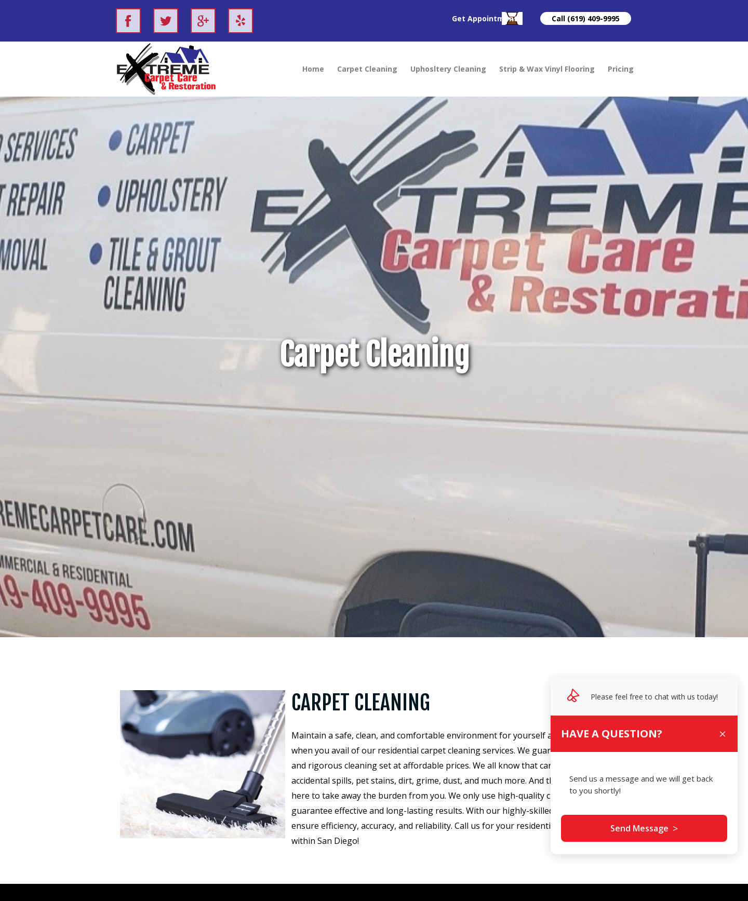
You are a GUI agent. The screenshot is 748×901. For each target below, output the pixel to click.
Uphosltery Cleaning (448, 69)
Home (313, 69)
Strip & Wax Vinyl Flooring (547, 69)
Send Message (644, 828)
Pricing (621, 69)
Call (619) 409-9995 (586, 18)
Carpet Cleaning (367, 69)
